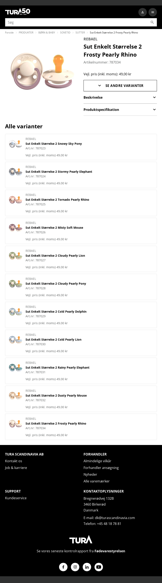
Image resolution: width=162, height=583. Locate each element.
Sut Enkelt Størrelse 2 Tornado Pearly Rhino (57, 200)
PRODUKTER (26, 32)
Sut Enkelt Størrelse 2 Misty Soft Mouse (54, 228)
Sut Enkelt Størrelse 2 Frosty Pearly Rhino (56, 423)
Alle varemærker (97, 481)
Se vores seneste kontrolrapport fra (81, 551)
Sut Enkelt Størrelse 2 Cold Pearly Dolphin (56, 311)
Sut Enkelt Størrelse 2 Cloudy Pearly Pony (56, 284)
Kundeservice (16, 498)
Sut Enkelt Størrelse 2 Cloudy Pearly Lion (55, 256)
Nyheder (90, 474)
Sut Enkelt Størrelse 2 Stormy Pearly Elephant (59, 172)
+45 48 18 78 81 (109, 523)
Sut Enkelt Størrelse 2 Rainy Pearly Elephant (57, 367)
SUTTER (80, 32)
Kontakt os (13, 461)
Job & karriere (16, 467)
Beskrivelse (120, 97)
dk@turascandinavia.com (115, 517)
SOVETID (65, 32)
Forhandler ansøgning (101, 467)
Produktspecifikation (120, 109)
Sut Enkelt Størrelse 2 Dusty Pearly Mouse (56, 395)
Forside (9, 32)
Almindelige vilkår (97, 461)
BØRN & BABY (46, 32)
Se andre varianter (120, 85)
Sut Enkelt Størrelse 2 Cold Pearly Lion (53, 339)
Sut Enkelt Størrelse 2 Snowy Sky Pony (54, 144)
